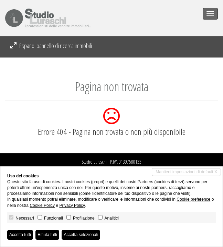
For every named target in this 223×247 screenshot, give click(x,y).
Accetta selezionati (81, 234)
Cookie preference (193, 199)
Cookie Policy (42, 205)
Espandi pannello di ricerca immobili (51, 46)
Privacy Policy (72, 205)
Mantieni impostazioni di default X (186, 171)
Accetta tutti (20, 234)
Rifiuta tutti (47, 234)
